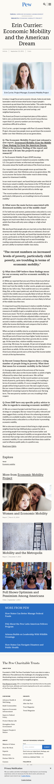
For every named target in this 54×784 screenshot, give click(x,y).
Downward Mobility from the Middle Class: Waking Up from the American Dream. (27, 144)
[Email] (32, 747)
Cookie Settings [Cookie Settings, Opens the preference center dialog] (26, 781)
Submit (47, 747)
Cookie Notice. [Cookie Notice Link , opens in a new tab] (25, 777)
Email (24, 743)
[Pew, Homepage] (27, 4)
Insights (26, 696)
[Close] (50, 769)
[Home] (21, 663)
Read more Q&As (9, 446)
